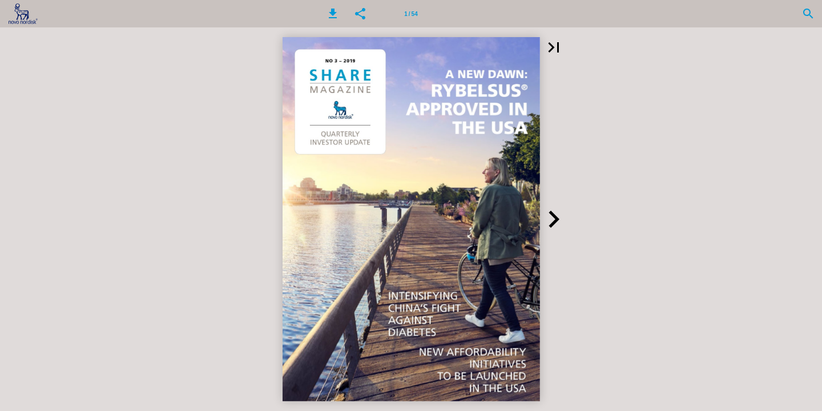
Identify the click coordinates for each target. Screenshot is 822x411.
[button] (332, 13)
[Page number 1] (411, 13)
